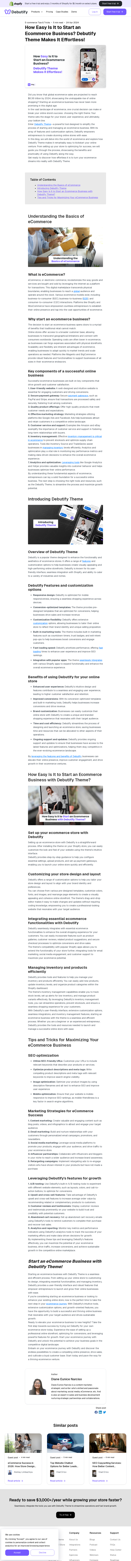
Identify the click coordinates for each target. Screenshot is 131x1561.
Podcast (93, 1544)
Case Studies (62, 11)
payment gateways (78, 395)
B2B (85, 298)
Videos (93, 1550)
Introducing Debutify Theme (51, 188)
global (76, 291)
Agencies (73, 1555)
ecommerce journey (56, 1303)
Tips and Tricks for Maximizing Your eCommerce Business (67, 197)
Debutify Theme (42, 124)
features (86, 561)
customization (40, 623)
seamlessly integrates (91, 660)
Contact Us (115, 1539)
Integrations (74, 1544)
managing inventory (53, 447)
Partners (73, 1550)
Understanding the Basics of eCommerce (58, 185)
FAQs (112, 1544)
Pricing (49, 11)
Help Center (116, 1550)
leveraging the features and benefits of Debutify (56, 756)
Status (113, 1555)
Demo (74, 11)
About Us (73, 1539)
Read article (15, 1480)
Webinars (94, 1555)
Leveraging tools (70, 462)
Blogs (92, 1539)
